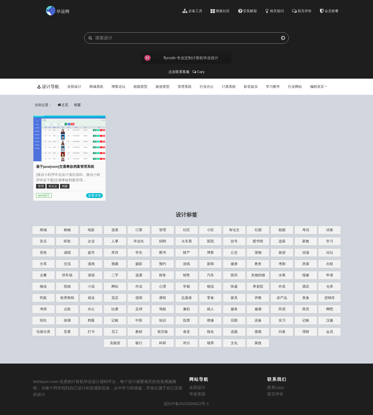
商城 (43, 230)
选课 (138, 275)
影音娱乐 (251, 87)
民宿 (282, 309)
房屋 (305, 264)
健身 (234, 264)
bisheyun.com (45, 381)
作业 (138, 286)
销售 (186, 275)
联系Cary (275, 387)
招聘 (162, 241)
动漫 (305, 252)
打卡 (91, 332)
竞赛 (67, 332)
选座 (114, 230)
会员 (329, 332)
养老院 (258, 286)
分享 (43, 264)
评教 (258, 298)
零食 (210, 298)
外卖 (282, 286)
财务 (162, 275)
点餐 (43, 275)
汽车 (210, 275)
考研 (43, 309)
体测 (67, 320)
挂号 (234, 241)
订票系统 (229, 87)
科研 (162, 343)
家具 (234, 298)
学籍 (186, 286)
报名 (210, 332)
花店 (114, 298)
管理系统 (185, 87)
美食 (305, 298)
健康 (258, 309)
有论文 (234, 230)
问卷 (282, 332)
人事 (114, 241)
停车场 (67, 275)
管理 (162, 230)
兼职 (186, 309)
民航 (43, 298)
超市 (91, 252)
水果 (282, 275)
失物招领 (258, 275)
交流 (67, 264)
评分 (186, 343)
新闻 (210, 264)
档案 (77, 105)
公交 (234, 252)
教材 (138, 332)
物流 (210, 286)
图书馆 (258, 241)
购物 (67, 230)
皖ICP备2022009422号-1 (186, 403)
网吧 (329, 309)
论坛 (329, 252)
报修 (305, 275)
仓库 (329, 286)
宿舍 (43, 252)
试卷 (329, 230)
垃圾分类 (43, 332)
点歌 (67, 309)
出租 (329, 264)
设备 (258, 320)
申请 (329, 275)
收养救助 (67, 298)
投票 (186, 320)
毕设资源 (197, 394)
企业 (91, 241)
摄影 (138, 264)
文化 (234, 343)
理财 (305, 332)
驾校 (162, 309)
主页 (63, 105)
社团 (258, 230)
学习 (329, 241)
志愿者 (186, 298)
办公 (91, 309)
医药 (234, 275)
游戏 (186, 264)
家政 (258, 343)
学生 (138, 252)
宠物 (258, 252)
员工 (114, 332)
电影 (91, 230)
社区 (186, 230)
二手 (114, 275)
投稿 (67, 286)
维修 (210, 320)
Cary (198, 72)
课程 (162, 298)
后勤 (234, 320)
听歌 (67, 241)
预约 (162, 264)
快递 (234, 286)
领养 (210, 343)
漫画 (91, 264)
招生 (43, 320)
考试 (305, 230)
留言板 (162, 332)
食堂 (186, 332)
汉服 (329, 320)
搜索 (258, 332)
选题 (234, 332)
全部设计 (74, 87)
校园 (282, 230)
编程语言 (318, 87)
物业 (43, 286)
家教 (305, 241)
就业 (91, 298)
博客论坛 (118, 87)
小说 (91, 286)
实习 (282, 320)
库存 (114, 252)
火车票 (186, 241)
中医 (138, 320)
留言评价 (275, 394)
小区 (210, 230)
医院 (210, 241)
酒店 (305, 286)
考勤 (282, 264)
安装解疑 (247, 11)
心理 (162, 286)
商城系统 (96, 87)
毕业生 (138, 241)
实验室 (115, 343)
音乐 (43, 241)
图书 (162, 252)
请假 (91, 275)
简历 (305, 309)
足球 (138, 309)
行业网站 (295, 87)
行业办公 (207, 87)
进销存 (329, 298)
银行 (138, 343)
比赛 (114, 309)
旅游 (282, 252)
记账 (114, 320)
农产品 (282, 298)
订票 (138, 230)
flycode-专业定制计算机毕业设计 (180, 58)
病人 (210, 309)
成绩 (67, 252)
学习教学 (273, 87)
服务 (234, 309)
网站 (114, 286)
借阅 (138, 298)
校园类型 (140, 87)
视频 (114, 264)
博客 (210, 252)
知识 (162, 320)
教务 (258, 264)
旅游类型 (163, 87)
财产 (186, 252)
